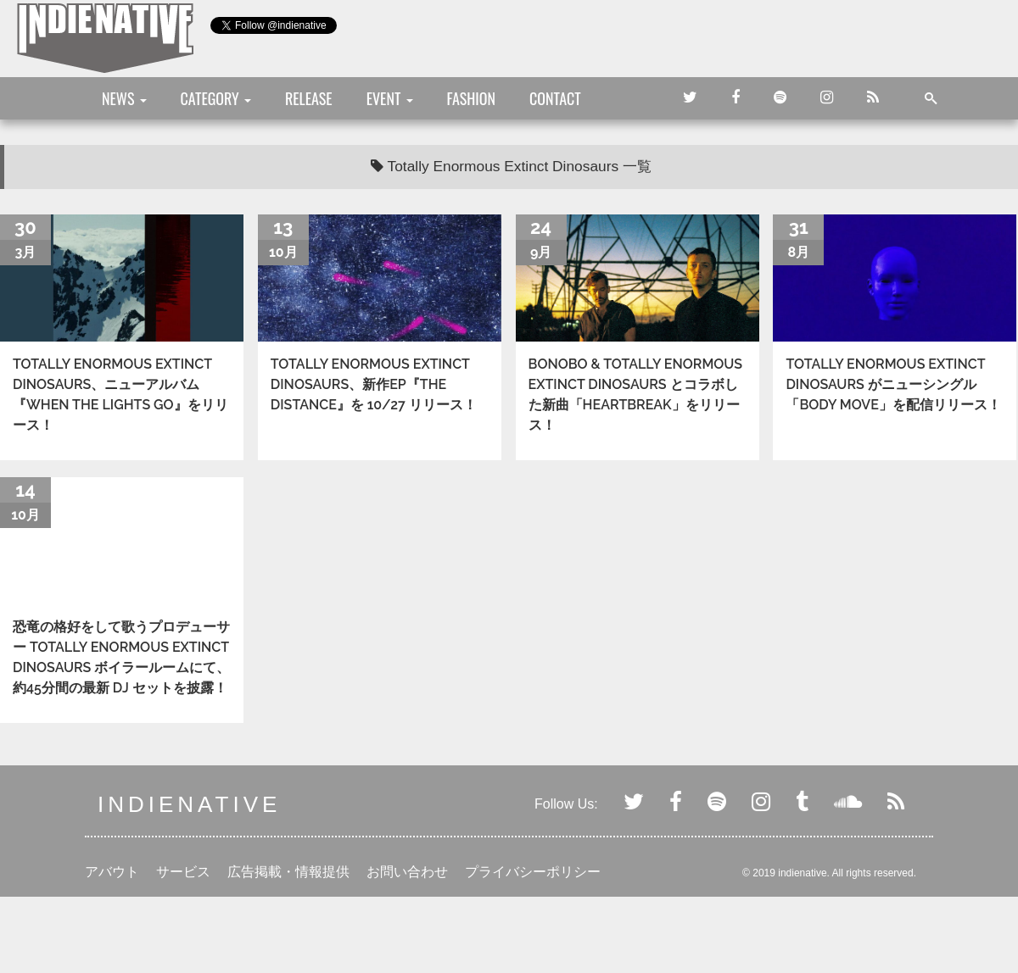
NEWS (124, 98)
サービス (183, 872)
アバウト (112, 872)
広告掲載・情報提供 (288, 872)
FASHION (471, 98)
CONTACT (555, 98)
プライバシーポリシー (533, 872)
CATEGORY (216, 98)
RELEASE (309, 98)
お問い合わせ (407, 872)
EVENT (389, 98)
